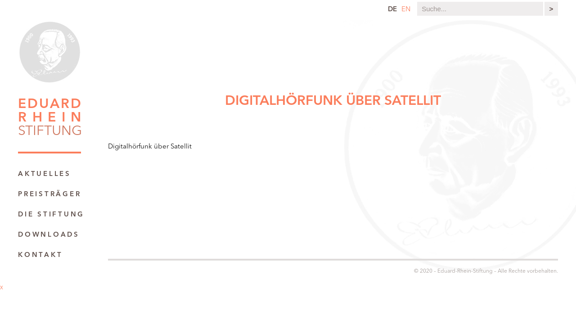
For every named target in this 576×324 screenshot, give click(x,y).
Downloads (49, 235)
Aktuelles (44, 174)
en (405, 9)
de (392, 9)
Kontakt (40, 255)
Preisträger (49, 194)
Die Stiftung (51, 215)
